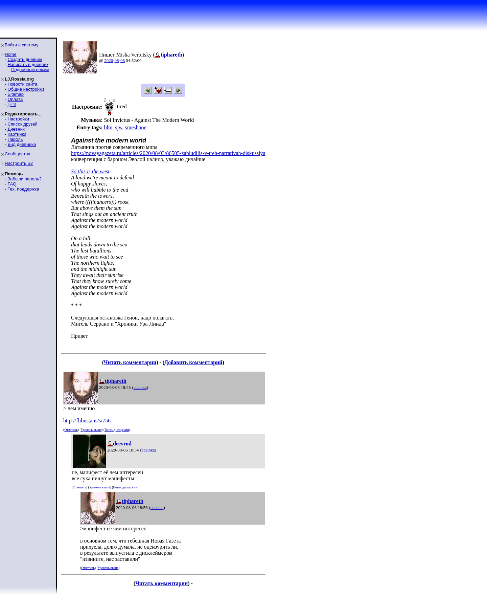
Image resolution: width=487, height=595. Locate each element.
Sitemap (15, 94)
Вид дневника (21, 144)
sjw (118, 127)
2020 (108, 60)
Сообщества (17, 153)
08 (117, 60)
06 (122, 60)
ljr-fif (11, 104)
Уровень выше (91, 430)
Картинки (16, 134)
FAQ (11, 183)
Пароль (15, 139)
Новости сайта (22, 84)
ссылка (140, 387)
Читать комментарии (130, 362)
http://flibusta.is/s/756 (87, 420)
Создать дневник (24, 59)
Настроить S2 (19, 163)
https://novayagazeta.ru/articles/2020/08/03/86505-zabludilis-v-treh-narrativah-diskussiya (168, 153)
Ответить (70, 430)
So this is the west (90, 171)
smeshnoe (135, 127)
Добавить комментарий (193, 362)
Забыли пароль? (24, 178)
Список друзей (22, 124)
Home (11, 54)
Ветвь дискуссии (117, 430)
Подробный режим (30, 69)
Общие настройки (25, 89)
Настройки (18, 119)
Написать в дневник (27, 64)
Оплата (15, 99)
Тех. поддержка (23, 189)
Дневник (15, 129)
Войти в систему (21, 44)
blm (108, 127)
